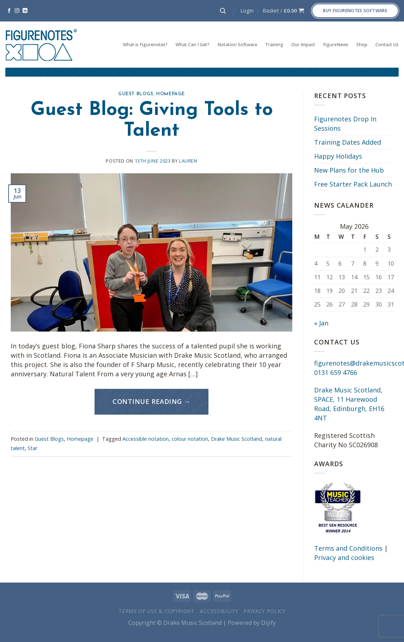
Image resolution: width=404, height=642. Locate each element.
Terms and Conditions (348, 548)
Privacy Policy (264, 611)
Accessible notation (145, 438)
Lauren (188, 161)
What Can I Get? (192, 45)
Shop (361, 45)
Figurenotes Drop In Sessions (345, 123)
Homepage (170, 94)
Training (274, 45)
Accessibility (219, 611)
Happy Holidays (338, 156)
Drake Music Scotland (236, 438)
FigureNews (335, 45)
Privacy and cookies (344, 557)
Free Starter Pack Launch (353, 184)
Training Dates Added (347, 142)
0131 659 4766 (335, 372)
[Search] (223, 11)
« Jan (321, 323)
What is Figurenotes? (145, 45)
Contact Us (387, 45)
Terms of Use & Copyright (156, 611)
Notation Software (237, 45)
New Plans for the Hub (349, 170)
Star (32, 448)
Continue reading (151, 401)
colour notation (190, 438)
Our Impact (303, 45)
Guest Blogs (135, 94)
